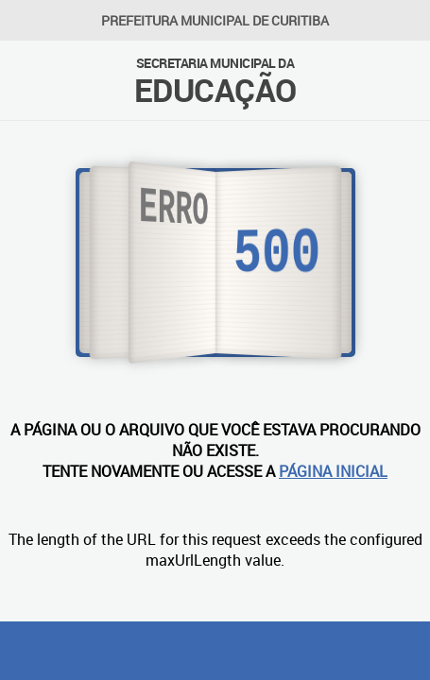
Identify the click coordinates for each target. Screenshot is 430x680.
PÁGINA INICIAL (333, 471)
